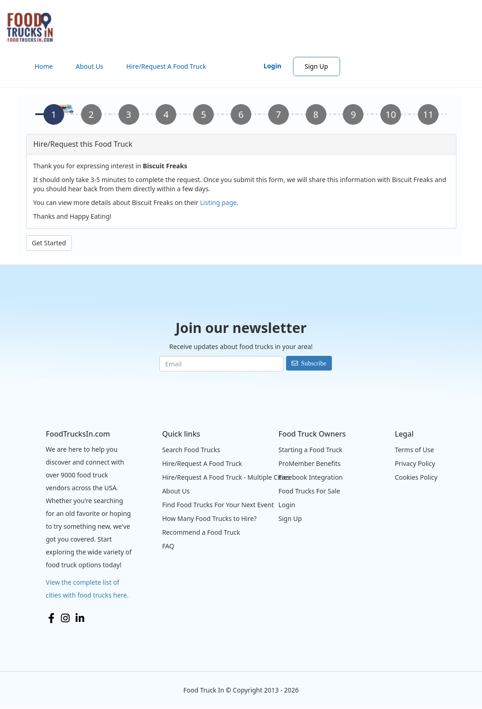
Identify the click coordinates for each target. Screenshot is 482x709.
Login (273, 65)
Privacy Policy (415, 463)
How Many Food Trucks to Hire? (209, 518)
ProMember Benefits (309, 463)
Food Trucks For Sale (309, 491)
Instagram (65, 618)
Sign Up (316, 66)
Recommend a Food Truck (201, 532)
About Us (89, 66)
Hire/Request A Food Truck (166, 66)
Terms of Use (414, 449)
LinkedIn (80, 618)
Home (44, 66)
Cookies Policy (416, 477)
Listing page (218, 202)
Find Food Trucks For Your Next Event (218, 504)
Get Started (49, 242)
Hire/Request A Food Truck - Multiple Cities (226, 477)
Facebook (51, 618)
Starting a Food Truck (310, 449)
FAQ (168, 546)
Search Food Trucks (191, 449)
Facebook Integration (310, 477)
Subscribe (313, 363)
